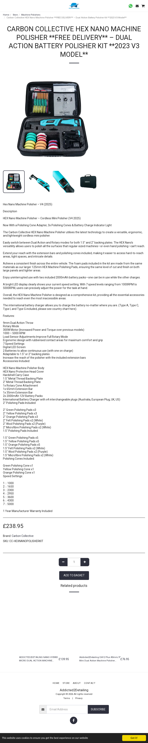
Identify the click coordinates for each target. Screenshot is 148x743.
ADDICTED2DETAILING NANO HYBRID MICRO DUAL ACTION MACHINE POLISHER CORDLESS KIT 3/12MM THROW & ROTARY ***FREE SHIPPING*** (38, 659)
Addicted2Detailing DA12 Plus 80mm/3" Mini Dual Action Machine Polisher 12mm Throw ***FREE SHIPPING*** (99, 659)
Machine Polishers (30, 15)
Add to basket (74, 575)
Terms (66, 698)
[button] (4, 6)
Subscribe (98, 709)
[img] (44, 624)
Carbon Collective (23, 535)
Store (15, 15)
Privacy (78, 698)
